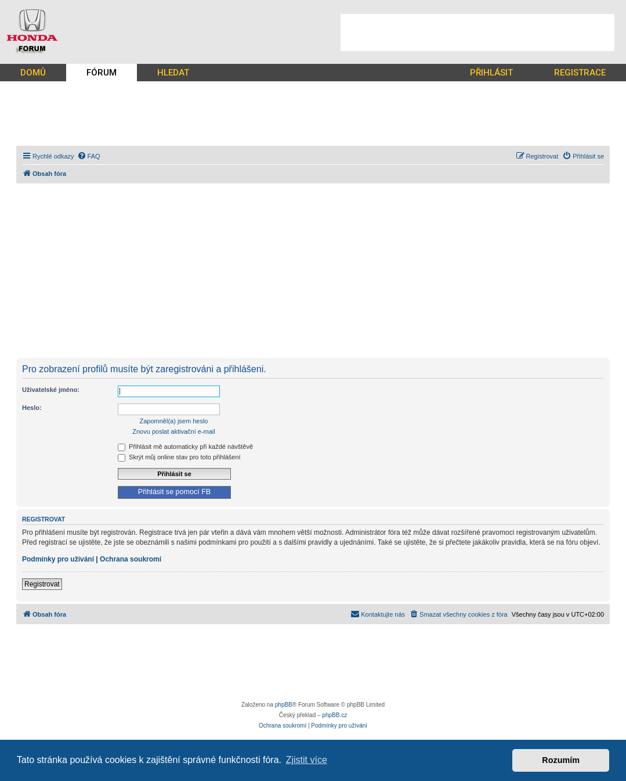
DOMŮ (33, 72)
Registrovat (42, 584)
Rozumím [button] (561, 760)
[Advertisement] (477, 32)
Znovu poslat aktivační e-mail (173, 431)
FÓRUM (101, 72)
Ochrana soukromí (130, 559)
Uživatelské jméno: (50, 389)
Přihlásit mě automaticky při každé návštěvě (185, 446)
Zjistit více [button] (306, 760)
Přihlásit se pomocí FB (174, 492)
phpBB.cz (334, 715)
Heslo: (32, 407)
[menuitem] (88, 156)
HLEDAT (173, 72)
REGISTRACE (580, 72)
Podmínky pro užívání (58, 559)
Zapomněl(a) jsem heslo (174, 421)
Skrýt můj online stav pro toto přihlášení (179, 457)
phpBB (283, 704)
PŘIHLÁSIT (491, 72)
